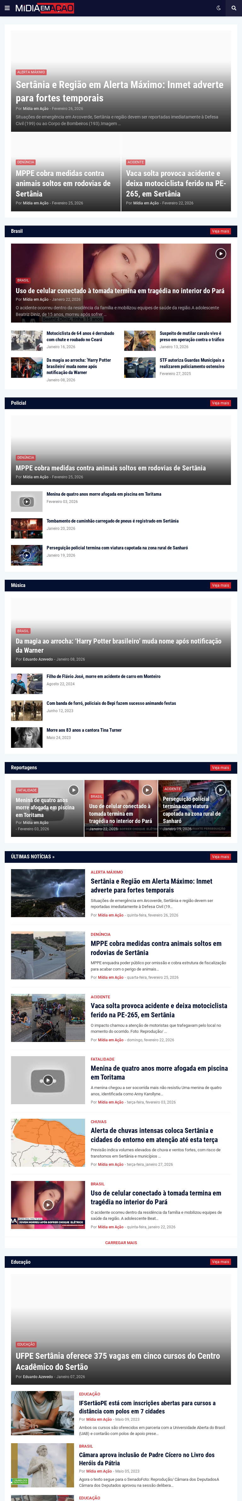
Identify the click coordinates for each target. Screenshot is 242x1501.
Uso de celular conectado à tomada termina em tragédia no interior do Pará (120, 291)
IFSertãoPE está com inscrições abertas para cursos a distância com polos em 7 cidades (147, 1407)
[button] (7, 8)
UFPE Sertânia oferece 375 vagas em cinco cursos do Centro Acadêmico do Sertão (118, 1361)
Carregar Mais (121, 1242)
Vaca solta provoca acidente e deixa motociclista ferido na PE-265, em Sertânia (176, 183)
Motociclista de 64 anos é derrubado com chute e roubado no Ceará (80, 336)
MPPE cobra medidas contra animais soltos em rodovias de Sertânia (63, 183)
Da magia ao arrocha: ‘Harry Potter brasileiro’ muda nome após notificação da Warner (79, 366)
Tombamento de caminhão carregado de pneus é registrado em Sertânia (113, 521)
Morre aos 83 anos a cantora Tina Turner (84, 730)
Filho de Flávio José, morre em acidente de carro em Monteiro (103, 676)
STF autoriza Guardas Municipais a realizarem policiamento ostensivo (192, 363)
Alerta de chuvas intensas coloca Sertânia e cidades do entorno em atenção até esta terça (154, 1135)
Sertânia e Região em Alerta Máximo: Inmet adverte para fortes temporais (119, 91)
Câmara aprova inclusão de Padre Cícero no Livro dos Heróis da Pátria (147, 1459)
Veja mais (220, 231)
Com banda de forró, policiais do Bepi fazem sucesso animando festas (111, 703)
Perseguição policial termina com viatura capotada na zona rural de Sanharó (117, 548)
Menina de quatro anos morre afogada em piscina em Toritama (104, 494)
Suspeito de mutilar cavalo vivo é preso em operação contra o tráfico (192, 336)
